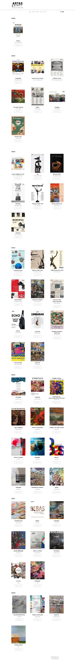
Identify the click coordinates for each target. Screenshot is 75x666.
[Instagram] (61, 11)
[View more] (18, 45)
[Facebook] (63, 11)
